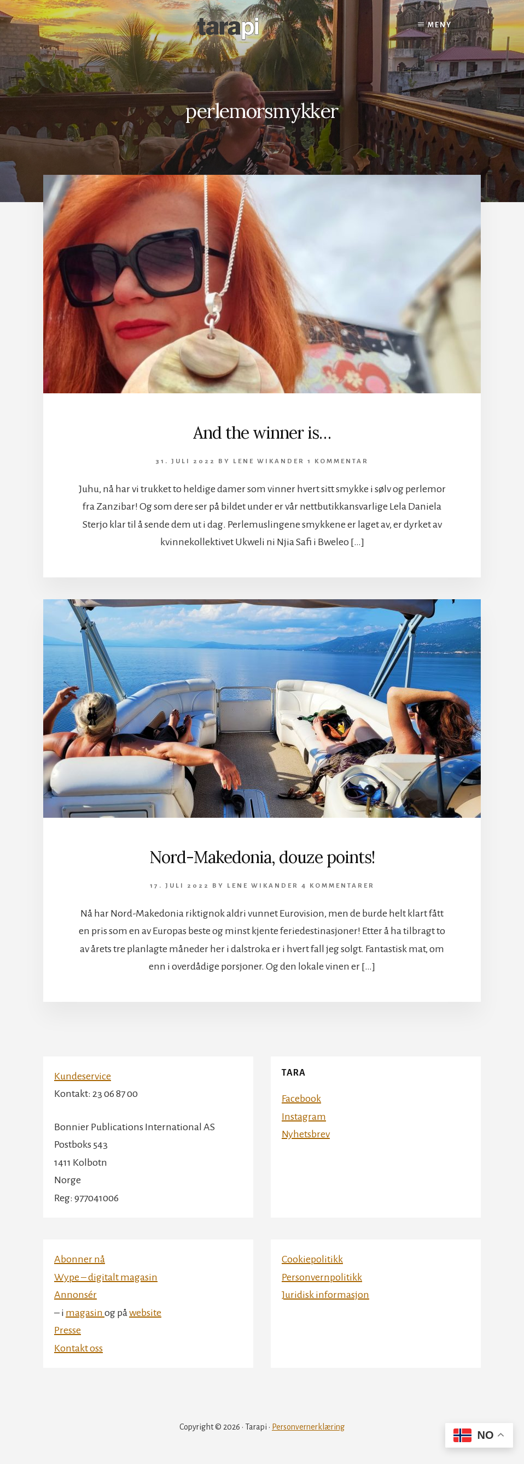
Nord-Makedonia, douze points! (262, 857)
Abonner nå (79, 1259)
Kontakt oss (78, 1348)
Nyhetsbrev (306, 1134)
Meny (440, 25)
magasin (85, 1312)
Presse (67, 1330)
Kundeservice (82, 1076)
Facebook (301, 1098)
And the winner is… (262, 432)
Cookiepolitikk (312, 1259)
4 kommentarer (338, 885)
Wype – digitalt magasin (106, 1277)
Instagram (304, 1116)
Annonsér (75, 1294)
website (145, 1312)
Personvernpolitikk (322, 1277)
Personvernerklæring (308, 1426)
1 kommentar (338, 461)
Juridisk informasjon (325, 1294)
